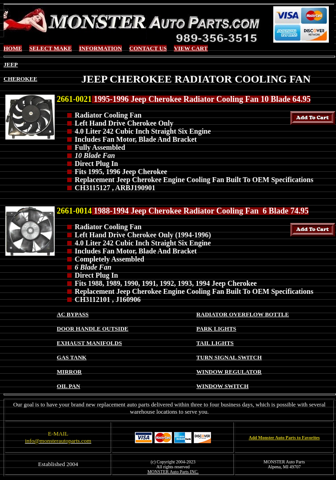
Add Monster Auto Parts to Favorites (284, 437)
